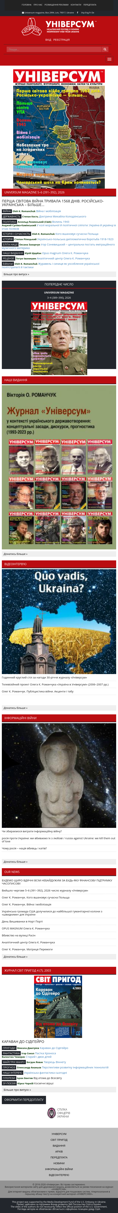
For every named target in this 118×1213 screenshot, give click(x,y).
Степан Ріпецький (25, 239)
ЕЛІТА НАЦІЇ (10, 244)
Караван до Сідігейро (54, 1048)
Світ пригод (59, 1139)
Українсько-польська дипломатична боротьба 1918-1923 (75, 239)
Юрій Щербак (33, 253)
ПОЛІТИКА (9, 221)
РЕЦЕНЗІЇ (8, 258)
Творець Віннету (55, 1062)
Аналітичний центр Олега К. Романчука (63, 258)
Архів (59, 1151)
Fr (90, 12)
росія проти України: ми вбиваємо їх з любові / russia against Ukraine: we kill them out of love (58, 839)
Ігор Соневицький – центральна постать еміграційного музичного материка (58, 246)
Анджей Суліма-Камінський (19, 225)
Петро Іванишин (26, 258)
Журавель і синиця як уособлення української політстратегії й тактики (50, 265)
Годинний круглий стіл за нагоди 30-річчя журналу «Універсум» (44, 677)
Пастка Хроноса (45, 1053)
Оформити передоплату (23, 1100)
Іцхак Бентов (25, 1078)
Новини (59, 1163)
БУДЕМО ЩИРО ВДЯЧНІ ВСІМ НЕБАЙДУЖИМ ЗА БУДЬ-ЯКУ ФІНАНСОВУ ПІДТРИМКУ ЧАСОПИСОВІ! (57, 881)
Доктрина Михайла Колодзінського (62, 216)
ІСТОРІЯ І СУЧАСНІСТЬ (16, 234)
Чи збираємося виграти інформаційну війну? (32, 831)
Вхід (48, 39)
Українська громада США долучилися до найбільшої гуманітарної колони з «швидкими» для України (52, 912)
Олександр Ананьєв (29, 1067)
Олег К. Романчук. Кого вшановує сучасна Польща (35, 897)
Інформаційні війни (59, 1169)
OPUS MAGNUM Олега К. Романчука (26, 928)
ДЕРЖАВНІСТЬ (11, 216)
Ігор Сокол (27, 1053)
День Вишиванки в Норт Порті (22, 921)
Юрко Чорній (25, 1083)
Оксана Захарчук (29, 244)
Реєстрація (61, 39)
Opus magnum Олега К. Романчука (65, 253)
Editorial (8, 263)
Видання (59, 1145)
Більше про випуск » (16, 274)
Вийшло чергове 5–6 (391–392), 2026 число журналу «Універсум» (45, 890)
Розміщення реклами (56, 4)
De (93, 12)
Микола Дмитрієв (28, 1048)
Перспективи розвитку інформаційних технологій (75, 1067)
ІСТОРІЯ (8, 239)
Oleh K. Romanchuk (24, 211)
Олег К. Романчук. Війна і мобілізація (26, 904)
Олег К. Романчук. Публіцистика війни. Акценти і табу (37, 691)
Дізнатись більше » (15, 554)
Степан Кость (30, 216)
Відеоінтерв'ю (59, 1175)
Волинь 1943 (60, 221)
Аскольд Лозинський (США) (34, 221)
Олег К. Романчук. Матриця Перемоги (27, 949)
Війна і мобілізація (48, 211)
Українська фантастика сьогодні (45, 1072)
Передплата (89, 4)
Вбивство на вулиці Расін (18, 935)
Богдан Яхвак (35, 1062)
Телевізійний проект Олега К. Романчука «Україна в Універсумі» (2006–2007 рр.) (55, 684)
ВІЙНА (7, 211)
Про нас (38, 4)
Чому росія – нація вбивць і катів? (24, 848)
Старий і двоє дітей (38, 1056)
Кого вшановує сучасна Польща (77, 234)
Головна (27, 4)
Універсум (59, 1134)
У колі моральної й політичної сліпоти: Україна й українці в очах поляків (59, 226)
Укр (83, 12)
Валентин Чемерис (13, 1056)
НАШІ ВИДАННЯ (13, 253)
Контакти (76, 4)
